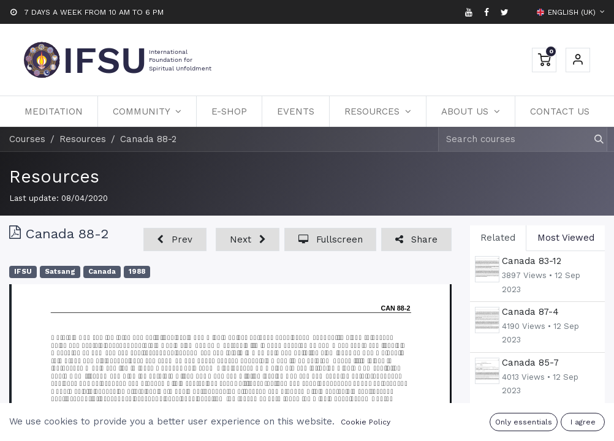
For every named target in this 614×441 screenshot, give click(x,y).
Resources (54, 176)
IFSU (23, 272)
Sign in (578, 60)
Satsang (60, 272)
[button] (175, 240)
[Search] (593, 139)
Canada (102, 272)
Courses (27, 139)
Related (497, 237)
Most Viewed (565, 237)
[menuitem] (53, 111)
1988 (137, 272)
